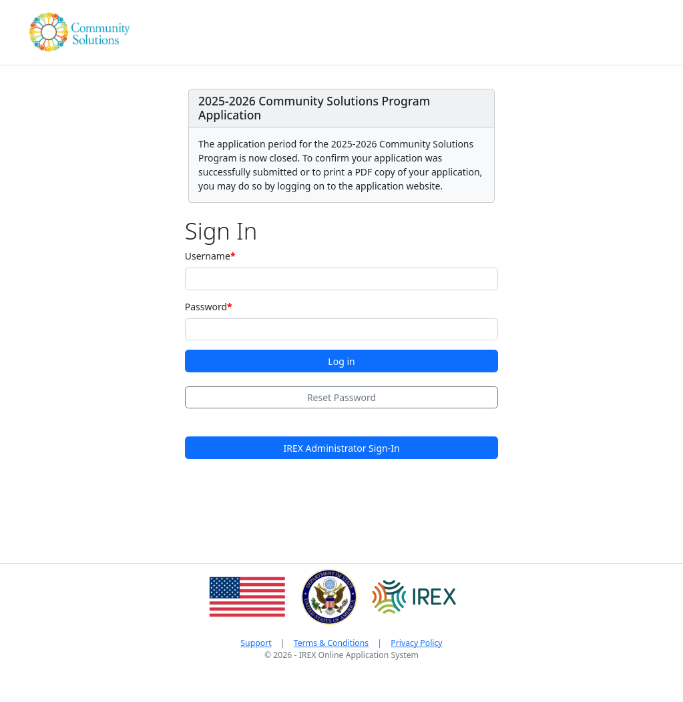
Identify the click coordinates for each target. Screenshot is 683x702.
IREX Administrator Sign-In (341, 448)
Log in (341, 361)
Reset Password (341, 397)
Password (206, 306)
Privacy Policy (416, 643)
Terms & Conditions (331, 643)
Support (255, 643)
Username (207, 256)
